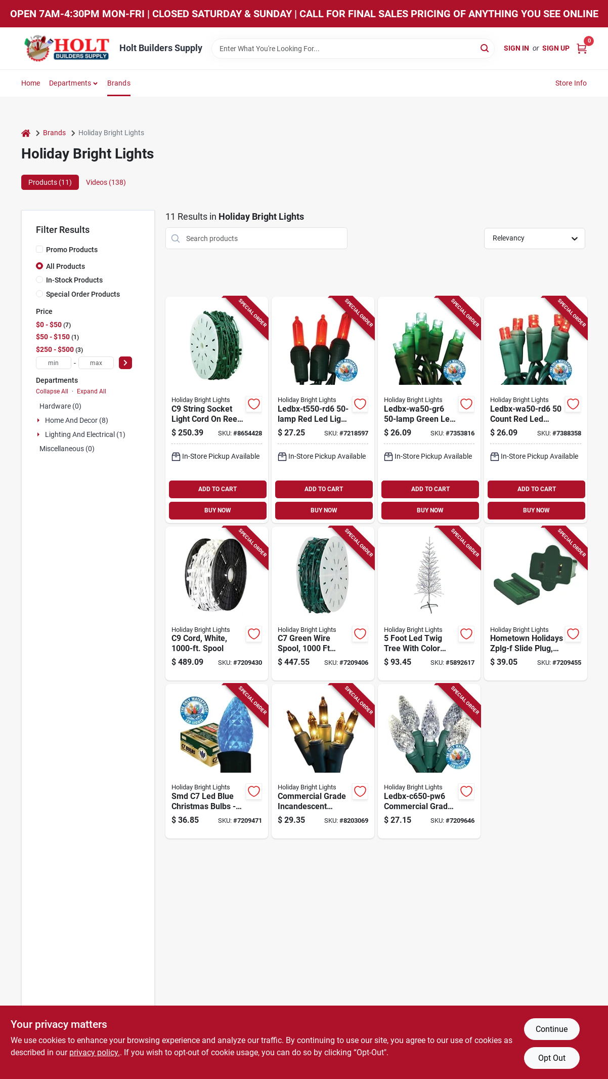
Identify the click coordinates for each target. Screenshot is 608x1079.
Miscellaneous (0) (67, 449)
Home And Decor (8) (76, 420)
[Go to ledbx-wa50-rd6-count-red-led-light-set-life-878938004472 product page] (535, 410)
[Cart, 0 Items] (582, 48)
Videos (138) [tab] (106, 182)
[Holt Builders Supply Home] (66, 48)
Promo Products (72, 249)
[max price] (96, 362)
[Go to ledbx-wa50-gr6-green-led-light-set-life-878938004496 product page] (429, 410)
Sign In (516, 48)
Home (30, 83)
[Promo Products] (39, 249)
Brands (119, 83)
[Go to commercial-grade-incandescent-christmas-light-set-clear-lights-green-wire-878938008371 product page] (323, 761)
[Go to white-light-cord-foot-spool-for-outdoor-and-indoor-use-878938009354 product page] (216, 604)
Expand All (91, 391)
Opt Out (552, 1058)
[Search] (485, 47)
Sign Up (556, 48)
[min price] (53, 362)
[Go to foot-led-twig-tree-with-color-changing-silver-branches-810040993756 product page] (429, 604)
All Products (65, 266)
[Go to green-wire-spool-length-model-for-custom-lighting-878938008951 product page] (323, 604)
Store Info (571, 83)
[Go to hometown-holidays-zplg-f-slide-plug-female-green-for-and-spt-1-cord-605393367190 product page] (535, 604)
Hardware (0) (60, 406)
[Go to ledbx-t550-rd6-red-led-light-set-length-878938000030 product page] (323, 410)
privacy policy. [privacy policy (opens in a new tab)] (94, 1052)
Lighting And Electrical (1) (85, 434)
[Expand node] (39, 420)
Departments (70, 83)
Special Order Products (83, 294)
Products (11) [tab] (50, 182)
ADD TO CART (217, 489)
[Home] (25, 133)
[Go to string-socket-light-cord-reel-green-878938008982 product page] (216, 410)
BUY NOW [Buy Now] (217, 510)
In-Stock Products (74, 280)
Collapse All (52, 391)
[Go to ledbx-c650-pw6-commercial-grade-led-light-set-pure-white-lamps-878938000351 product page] (429, 761)
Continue (552, 1029)
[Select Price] (125, 362)
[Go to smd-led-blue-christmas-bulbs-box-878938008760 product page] (216, 761)
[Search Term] (353, 48)
